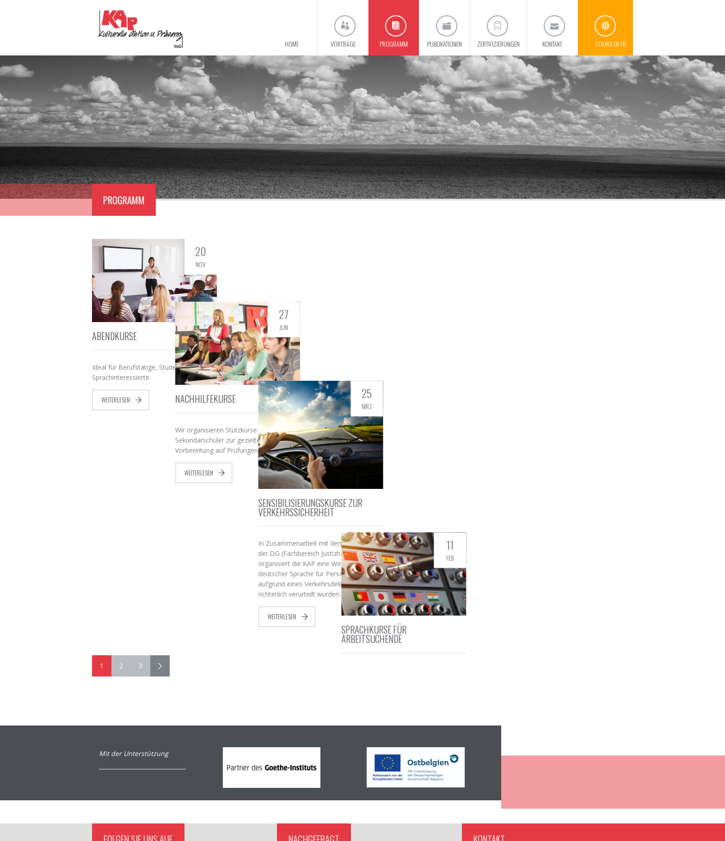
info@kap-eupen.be (521, 772)
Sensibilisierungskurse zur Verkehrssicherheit (421, 365)
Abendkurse (114, 336)
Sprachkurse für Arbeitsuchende (540, 340)
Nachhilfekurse (261, 336)
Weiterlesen (115, 399)
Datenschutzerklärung (604, 821)
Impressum (557, 821)
